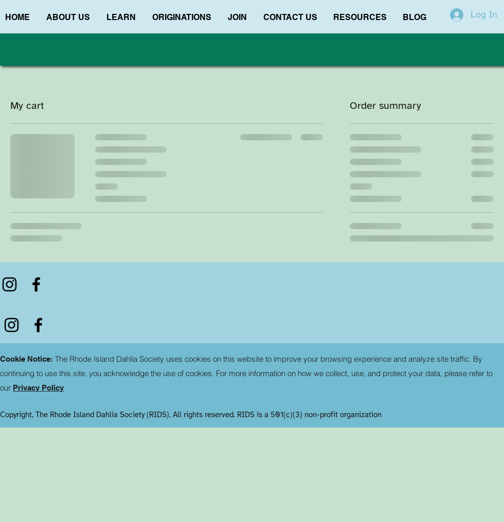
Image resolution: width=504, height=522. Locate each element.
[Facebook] (36, 284)
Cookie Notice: (26, 359)
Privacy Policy (38, 387)
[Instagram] (9, 284)
